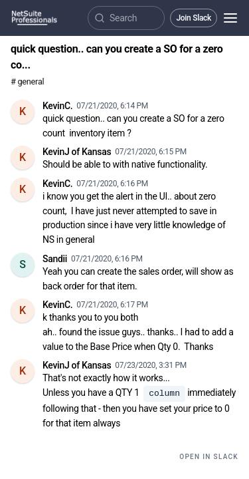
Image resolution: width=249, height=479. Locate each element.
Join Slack (193, 18)
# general (27, 81)
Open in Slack (208, 456)
